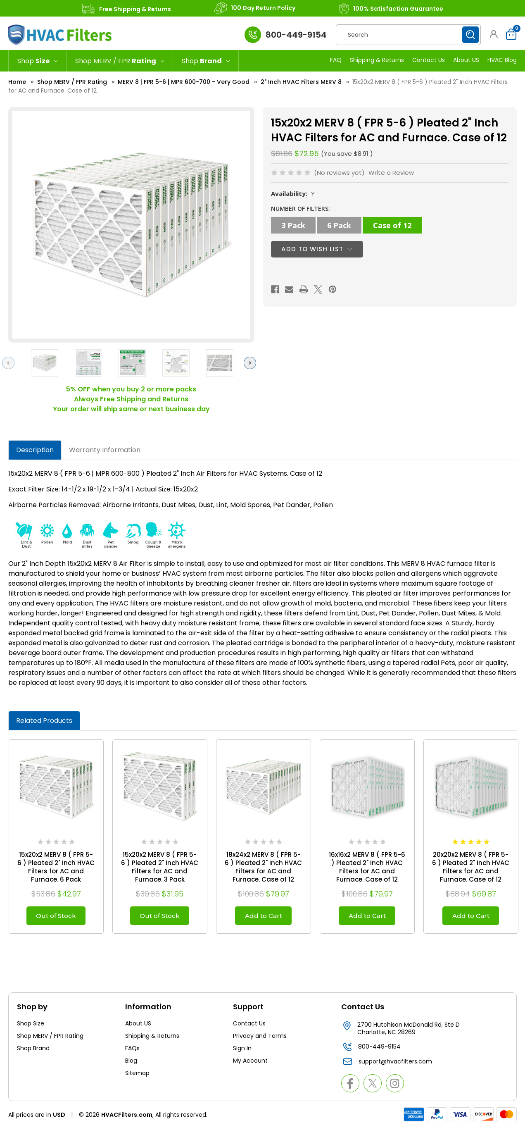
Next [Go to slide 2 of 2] (252, 362)
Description (35, 450)
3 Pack (293, 225)
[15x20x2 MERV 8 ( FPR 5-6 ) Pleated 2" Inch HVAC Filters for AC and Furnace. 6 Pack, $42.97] (56, 787)
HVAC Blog (502, 60)
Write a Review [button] (391, 172)
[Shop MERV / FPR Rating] (120, 61)
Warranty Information (104, 450)
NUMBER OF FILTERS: (300, 208)
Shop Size (30, 1025)
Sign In (242, 1050)
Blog (131, 1062)
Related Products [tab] (44, 720)
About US (466, 60)
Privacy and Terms (260, 1038)
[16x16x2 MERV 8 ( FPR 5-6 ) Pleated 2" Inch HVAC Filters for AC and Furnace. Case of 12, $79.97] (367, 787)
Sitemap (137, 1075)
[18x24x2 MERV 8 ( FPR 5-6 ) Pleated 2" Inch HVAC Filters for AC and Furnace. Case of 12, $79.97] (263, 787)
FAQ (336, 60)
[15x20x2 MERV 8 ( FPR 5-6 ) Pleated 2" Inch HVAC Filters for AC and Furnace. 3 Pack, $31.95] (160, 787)
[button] (494, 34)
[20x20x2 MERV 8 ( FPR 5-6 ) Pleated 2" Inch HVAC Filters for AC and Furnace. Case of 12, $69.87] (471, 787)
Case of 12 (392, 225)
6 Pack (339, 225)
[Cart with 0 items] (509, 34)
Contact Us (428, 60)
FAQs (132, 1050)
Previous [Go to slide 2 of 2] (10, 362)
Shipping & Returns (377, 60)
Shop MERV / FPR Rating (50, 1038)
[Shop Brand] (206, 61)
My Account (250, 1062)
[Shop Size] (37, 61)
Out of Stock (56, 916)
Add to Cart (263, 916)
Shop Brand (33, 1050)
